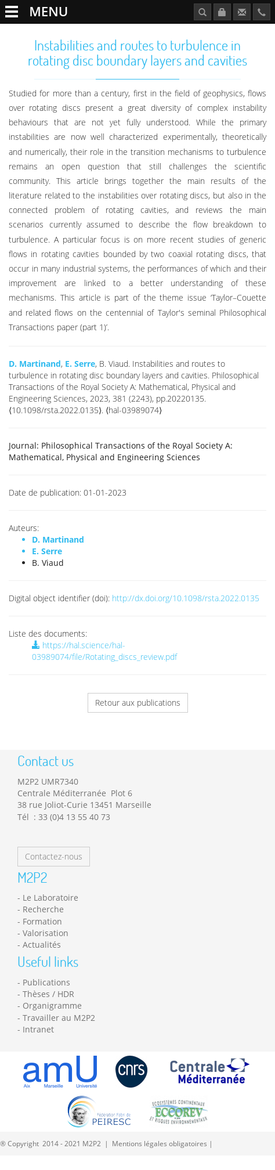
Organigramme (52, 1005)
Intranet (38, 1029)
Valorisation (45, 932)
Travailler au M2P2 (59, 1017)
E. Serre (80, 363)
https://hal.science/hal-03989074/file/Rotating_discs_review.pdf (104, 651)
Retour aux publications (137, 702)
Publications (46, 982)
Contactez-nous (53, 856)
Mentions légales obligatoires (159, 1143)
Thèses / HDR (48, 993)
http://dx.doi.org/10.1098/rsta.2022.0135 (185, 598)
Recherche (43, 909)
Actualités (42, 944)
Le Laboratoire (50, 897)
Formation (42, 921)
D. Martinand (35, 363)
